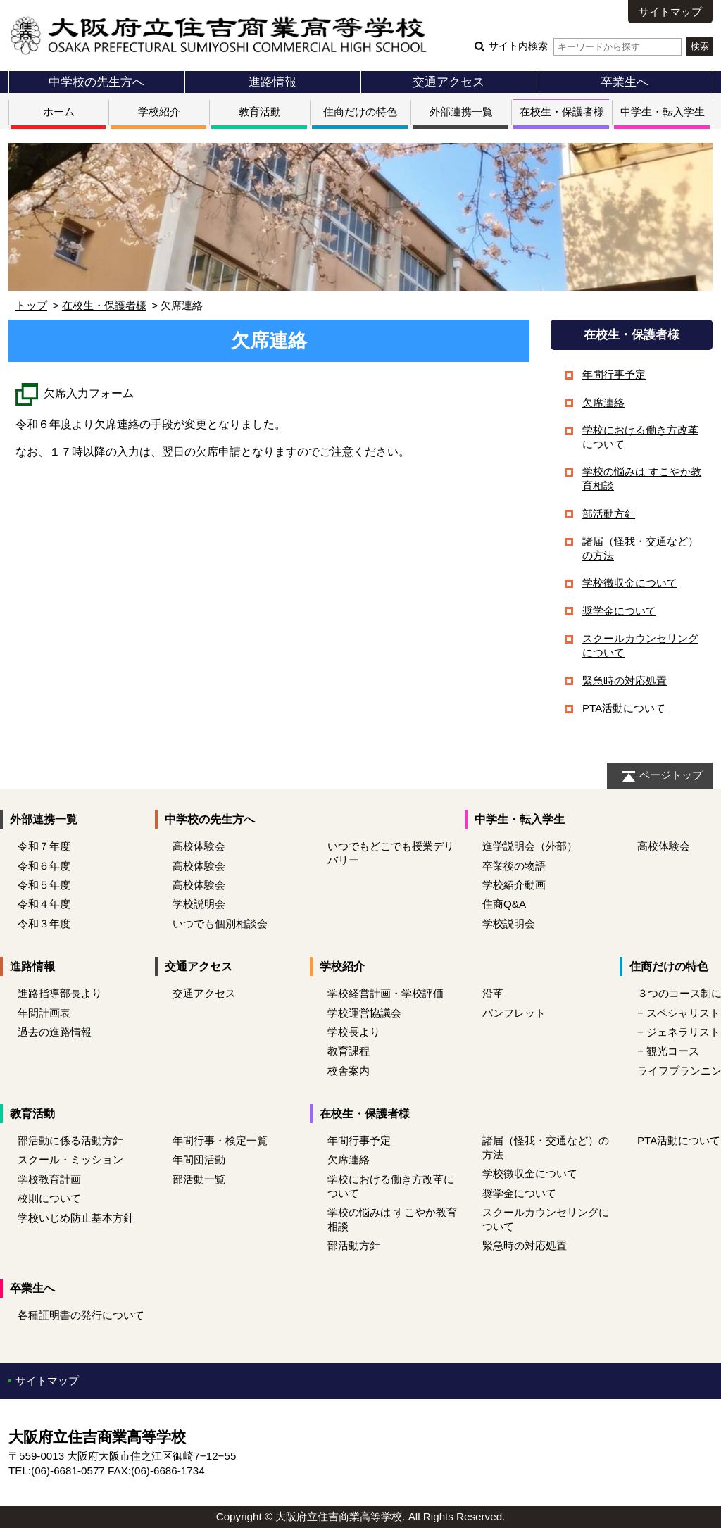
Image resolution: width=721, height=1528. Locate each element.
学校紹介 (159, 112)
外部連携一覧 (461, 112)
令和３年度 (44, 923)
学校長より (353, 1032)
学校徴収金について (629, 583)
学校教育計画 (49, 1179)
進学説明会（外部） (529, 846)
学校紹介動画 (514, 885)
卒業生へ (624, 82)
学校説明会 (199, 904)
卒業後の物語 (514, 866)
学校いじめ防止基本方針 (76, 1218)
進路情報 (272, 82)
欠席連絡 (603, 402)
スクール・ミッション (70, 1159)
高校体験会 (199, 846)
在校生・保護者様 (562, 112)
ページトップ (671, 775)
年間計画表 (44, 1013)
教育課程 (348, 1051)
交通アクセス (448, 82)
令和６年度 (44, 866)
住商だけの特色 (360, 112)
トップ (31, 305)
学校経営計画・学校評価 (385, 993)
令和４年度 (44, 904)
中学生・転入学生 (662, 112)
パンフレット (514, 1013)
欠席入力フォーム (89, 394)
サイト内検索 (585, 46)
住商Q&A (504, 904)
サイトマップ (670, 12)
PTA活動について (623, 708)
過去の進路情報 (55, 1032)
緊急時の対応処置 (624, 681)
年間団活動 (199, 1159)
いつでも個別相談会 (220, 923)
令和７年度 (44, 846)
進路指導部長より (60, 993)
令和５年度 (44, 885)
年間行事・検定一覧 (220, 1140)
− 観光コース (668, 1051)
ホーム (59, 112)
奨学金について (619, 611)
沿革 (492, 993)
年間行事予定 (614, 374)
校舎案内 (348, 1071)
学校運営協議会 (364, 1013)
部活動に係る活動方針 (70, 1140)
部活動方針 (608, 514)
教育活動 (260, 112)
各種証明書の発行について (81, 1315)
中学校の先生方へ (96, 82)
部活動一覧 (199, 1179)
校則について (49, 1198)
